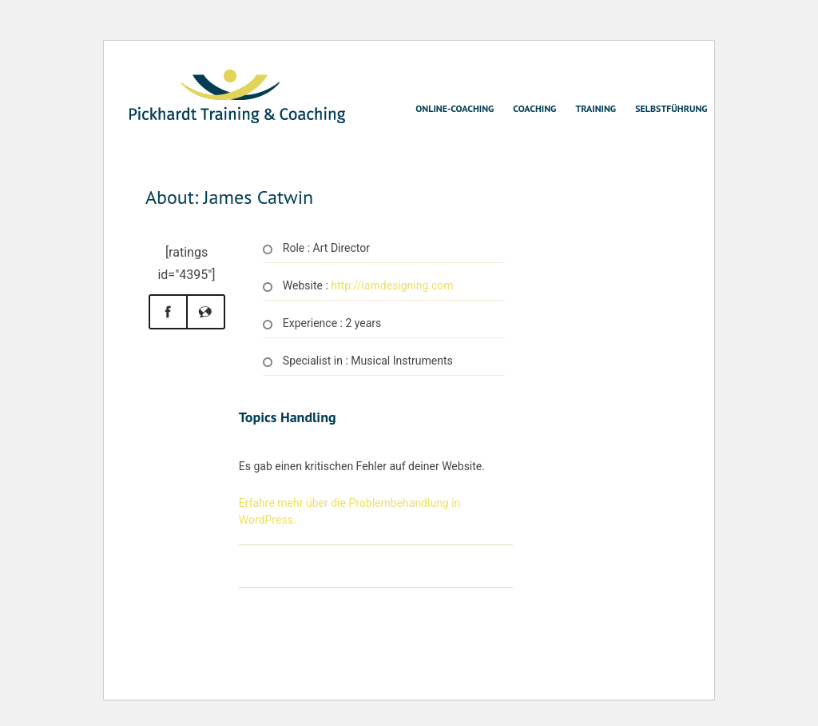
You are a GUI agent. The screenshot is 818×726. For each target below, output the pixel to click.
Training (595, 108)
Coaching (534, 108)
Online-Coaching (454, 108)
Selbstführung (671, 108)
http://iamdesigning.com (392, 285)
